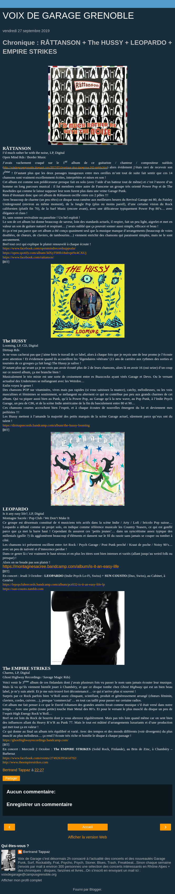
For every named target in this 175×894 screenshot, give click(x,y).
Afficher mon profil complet (21, 880)
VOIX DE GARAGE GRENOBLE (68, 16)
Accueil (87, 827)
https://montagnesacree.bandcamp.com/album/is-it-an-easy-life (61, 566)
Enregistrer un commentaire (39, 804)
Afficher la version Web (87, 837)
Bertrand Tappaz (36, 852)
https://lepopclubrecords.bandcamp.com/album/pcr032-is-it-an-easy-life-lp (54, 584)
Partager (11, 778)
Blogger (95, 889)
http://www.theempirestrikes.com (25, 762)
